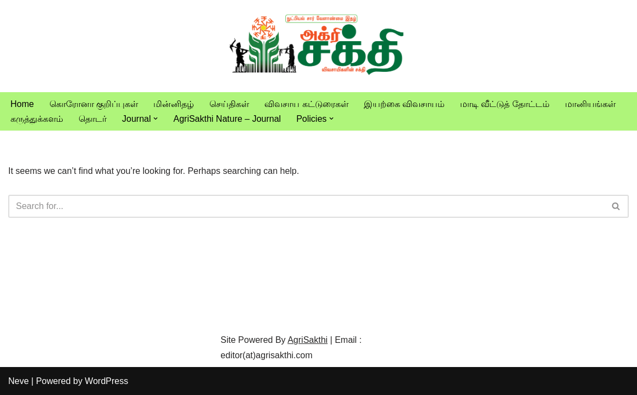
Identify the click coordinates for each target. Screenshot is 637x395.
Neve (18, 381)
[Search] (306, 206)
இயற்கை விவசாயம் (404, 104)
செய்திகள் (229, 104)
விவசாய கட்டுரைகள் (306, 104)
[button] (155, 118)
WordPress (106, 381)
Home (22, 104)
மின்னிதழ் (173, 104)
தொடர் (93, 118)
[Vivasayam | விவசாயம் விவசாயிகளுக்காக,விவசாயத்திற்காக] (319, 46)
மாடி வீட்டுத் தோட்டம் (505, 104)
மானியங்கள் (590, 104)
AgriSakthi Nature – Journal (227, 118)
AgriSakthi (307, 340)
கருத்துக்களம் (36, 118)
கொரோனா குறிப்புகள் (93, 104)
